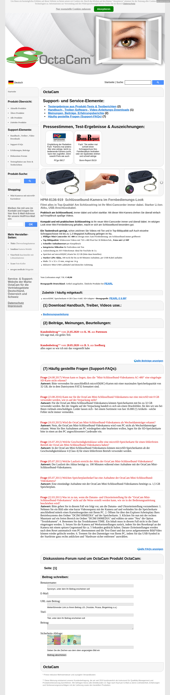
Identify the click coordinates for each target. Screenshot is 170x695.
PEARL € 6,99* (117, 298)
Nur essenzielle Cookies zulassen (73, 9)
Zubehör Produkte (18, 122)
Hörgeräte (21, 269)
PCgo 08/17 (59, 160)
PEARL (108, 283)
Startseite (109, 82)
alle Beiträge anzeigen (150, 360)
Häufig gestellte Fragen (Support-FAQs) (75, 116)
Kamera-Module (21, 249)
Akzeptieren (103, 9)
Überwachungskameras (22, 243)
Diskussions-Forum (18, 156)
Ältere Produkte (17, 113)
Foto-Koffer (18, 263)
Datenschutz (129, 4)
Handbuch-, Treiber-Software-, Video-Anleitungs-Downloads (88, 109)
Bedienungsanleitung (56, 314)
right (161, 182)
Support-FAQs (16, 144)
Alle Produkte (16, 118)
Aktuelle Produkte (18, 108)
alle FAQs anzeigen (151, 549)
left (43, 182)
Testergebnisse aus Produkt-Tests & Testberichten (82, 106)
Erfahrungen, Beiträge (20, 150)
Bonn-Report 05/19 (87, 160)
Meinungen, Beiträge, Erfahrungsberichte (76, 113)
